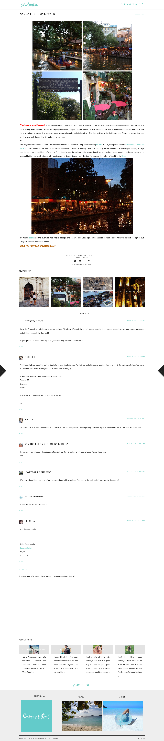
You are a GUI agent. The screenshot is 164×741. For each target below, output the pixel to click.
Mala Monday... (97, 649)
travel (90, 264)
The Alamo (34, 292)
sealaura (27, 738)
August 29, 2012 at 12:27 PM (136, 321)
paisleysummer (34, 496)
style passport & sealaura (34, 649)
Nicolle (31, 238)
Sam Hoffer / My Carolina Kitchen (47, 444)
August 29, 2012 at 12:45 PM (136, 419)
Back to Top (141, 738)
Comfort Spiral (25, 548)
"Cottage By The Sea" (38, 472)
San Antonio (78, 264)
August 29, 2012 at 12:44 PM (136, 356)
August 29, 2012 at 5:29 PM (136, 471)
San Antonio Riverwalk (66, 292)
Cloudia (30, 521)
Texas (85, 264)
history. (99, 144)
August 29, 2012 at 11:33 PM (136, 520)
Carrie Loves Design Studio (48, 738)
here (124, 156)
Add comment (23, 569)
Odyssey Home (34, 321)
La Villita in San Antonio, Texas (98, 292)
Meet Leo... (130, 649)
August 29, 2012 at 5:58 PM (136, 496)
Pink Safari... (66, 649)
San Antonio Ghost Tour (130, 292)
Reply (21, 347)
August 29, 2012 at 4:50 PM (136, 443)
